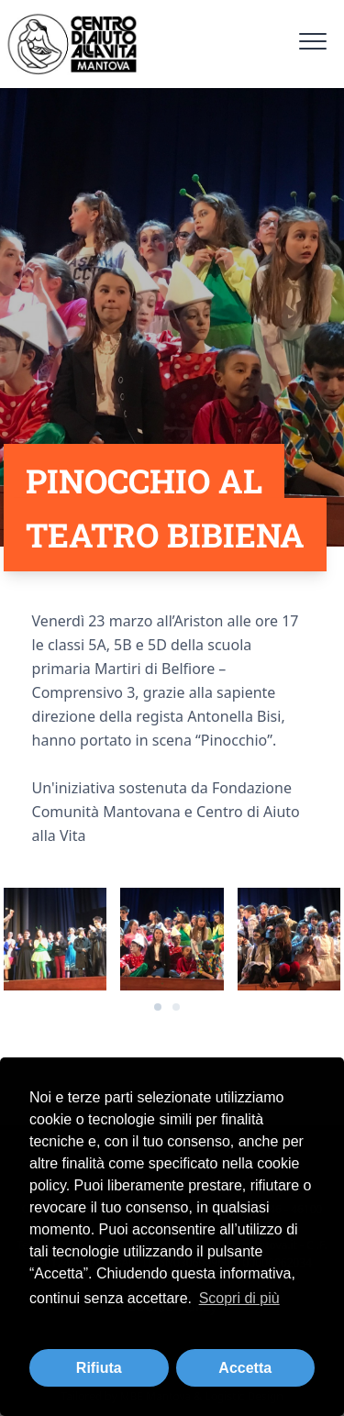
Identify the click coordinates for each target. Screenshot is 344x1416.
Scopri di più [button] (239, 1298)
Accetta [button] (245, 1368)
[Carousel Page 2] (176, 1007)
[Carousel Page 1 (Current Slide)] (157, 1007)
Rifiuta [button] (99, 1368)
